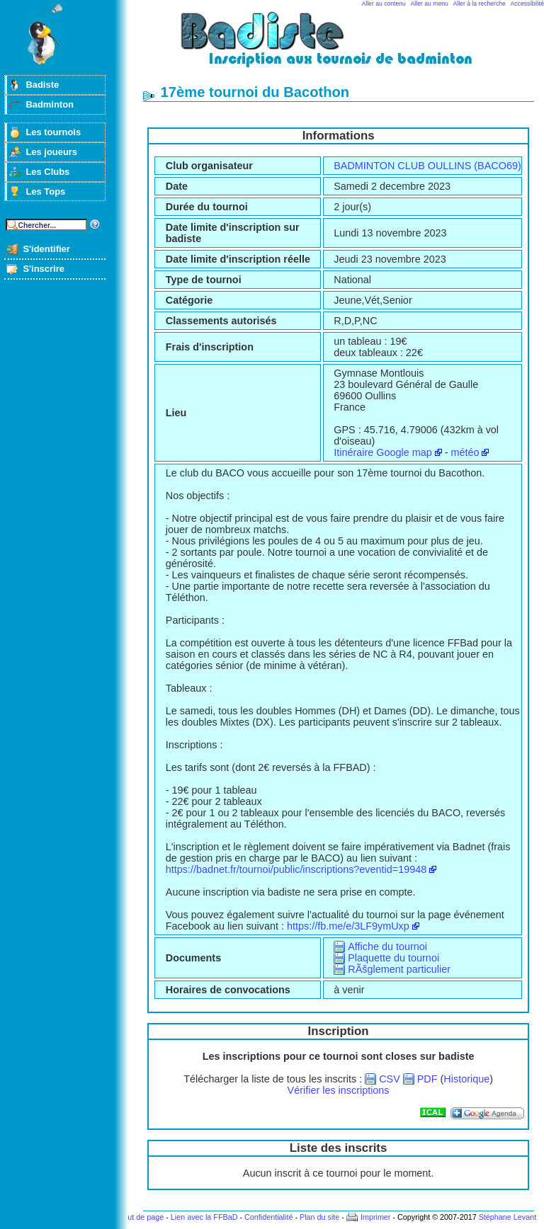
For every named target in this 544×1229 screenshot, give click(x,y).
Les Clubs (47, 171)
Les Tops (45, 191)
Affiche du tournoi (387, 946)
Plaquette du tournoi (393, 958)
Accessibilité (527, 3)
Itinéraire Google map (382, 452)
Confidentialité (268, 1217)
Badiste (42, 84)
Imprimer (376, 1217)
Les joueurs (51, 152)
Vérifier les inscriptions (339, 1090)
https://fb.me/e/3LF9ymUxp (348, 926)
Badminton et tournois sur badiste (343, 46)
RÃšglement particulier (399, 969)
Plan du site (319, 1217)
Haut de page (141, 1217)
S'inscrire (43, 268)
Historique (466, 1079)
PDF (427, 1079)
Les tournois (53, 132)
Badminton (50, 104)
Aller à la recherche (479, 3)
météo (464, 452)
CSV (389, 1079)
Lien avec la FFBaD (204, 1217)
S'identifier (46, 249)
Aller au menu (429, 3)
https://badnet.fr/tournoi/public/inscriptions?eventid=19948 (296, 869)
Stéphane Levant (508, 1217)
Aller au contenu (384, 3)
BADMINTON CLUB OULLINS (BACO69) (427, 165)
